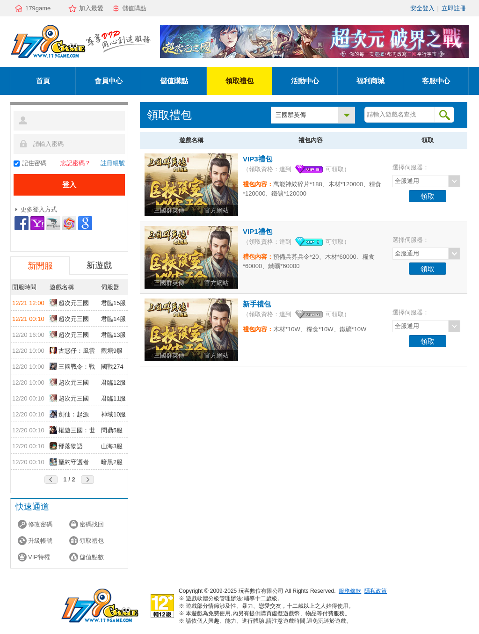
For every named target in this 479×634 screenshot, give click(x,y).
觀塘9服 (112, 350)
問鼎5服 (112, 430)
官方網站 (216, 210)
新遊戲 (99, 265)
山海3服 (112, 446)
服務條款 (350, 591)
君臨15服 (113, 302)
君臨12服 (113, 382)
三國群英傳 (291, 114)
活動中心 (305, 81)
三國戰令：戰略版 (72, 367)
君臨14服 (113, 318)
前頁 (51, 479)
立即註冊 (454, 8)
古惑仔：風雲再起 (72, 351)
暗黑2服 (112, 462)
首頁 (43, 81)
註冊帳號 (113, 163)
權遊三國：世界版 (72, 431)
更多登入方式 (39, 209)
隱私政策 (375, 591)
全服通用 (407, 180)
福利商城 (370, 81)
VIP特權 (39, 557)
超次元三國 (69, 302)
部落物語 (66, 446)
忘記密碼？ (75, 163)
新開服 (40, 265)
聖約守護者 (69, 462)
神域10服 (113, 414)
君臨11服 (113, 398)
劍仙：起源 (69, 414)
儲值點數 (92, 557)
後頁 (87, 479)
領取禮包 (239, 81)
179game (38, 8)
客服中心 (436, 81)
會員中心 (108, 81)
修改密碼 (40, 524)
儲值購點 (134, 8)
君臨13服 (113, 334)
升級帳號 (40, 540)
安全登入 (422, 8)
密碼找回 (92, 524)
